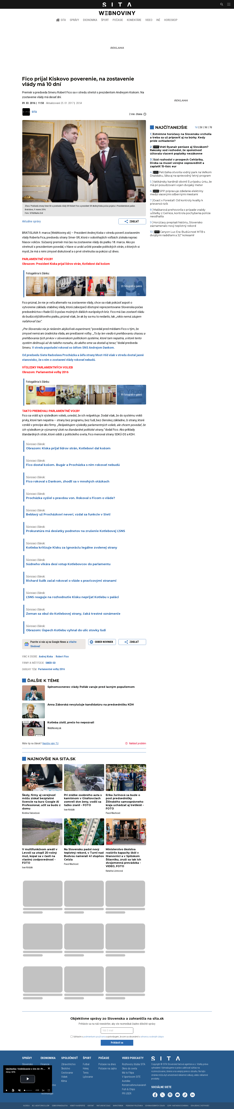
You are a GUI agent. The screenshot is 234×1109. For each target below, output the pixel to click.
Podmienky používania (134, 1106)
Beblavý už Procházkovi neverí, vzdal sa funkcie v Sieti (68, 514)
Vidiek (64, 1076)
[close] (49, 1068)
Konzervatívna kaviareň (134, 1085)
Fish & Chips (128, 1089)
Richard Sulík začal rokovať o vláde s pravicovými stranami (71, 581)
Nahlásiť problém (135, 743)
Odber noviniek (102, 642)
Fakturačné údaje (103, 1106)
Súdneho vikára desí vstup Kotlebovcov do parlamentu (68, 564)
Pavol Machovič (113, 813)
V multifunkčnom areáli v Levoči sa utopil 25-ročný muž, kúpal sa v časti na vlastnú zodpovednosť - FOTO (39, 856)
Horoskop (170, 20)
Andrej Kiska (46, 656)
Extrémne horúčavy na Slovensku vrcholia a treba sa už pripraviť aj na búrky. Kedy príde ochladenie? (181, 137)
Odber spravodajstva (59, 1106)
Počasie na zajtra (107, 1068)
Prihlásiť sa (117, 1042)
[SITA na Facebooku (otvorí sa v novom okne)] (155, 1095)
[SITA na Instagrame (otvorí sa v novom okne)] (170, 1095)
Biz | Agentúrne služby (40, 1106)
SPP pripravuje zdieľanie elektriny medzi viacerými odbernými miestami (176, 193)
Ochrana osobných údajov (155, 1106)
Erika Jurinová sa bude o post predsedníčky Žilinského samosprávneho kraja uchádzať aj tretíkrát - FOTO (125, 802)
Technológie (47, 1093)
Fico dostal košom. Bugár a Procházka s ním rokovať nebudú (73, 465)
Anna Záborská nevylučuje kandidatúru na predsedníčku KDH (90, 704)
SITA (61, 20)
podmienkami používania (95, 1036)
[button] (228, 4)
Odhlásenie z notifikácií (200, 1106)
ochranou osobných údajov (152, 1036)
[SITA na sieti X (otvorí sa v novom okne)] (162, 1095)
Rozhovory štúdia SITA (133, 1064)
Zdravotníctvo (68, 1064)
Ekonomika (90, 20)
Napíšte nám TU (50, 743)
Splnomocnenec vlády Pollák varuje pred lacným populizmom (91, 686)
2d (201, 127)
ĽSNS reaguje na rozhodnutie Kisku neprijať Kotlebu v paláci (72, 597)
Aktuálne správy (31, 221)
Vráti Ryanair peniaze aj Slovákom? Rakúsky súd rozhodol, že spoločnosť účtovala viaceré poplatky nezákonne (179, 150)
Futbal (86, 1064)
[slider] (28, 1090)
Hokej (86, 1068)
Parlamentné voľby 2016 (51, 669)
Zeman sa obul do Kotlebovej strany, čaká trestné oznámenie (73, 613)
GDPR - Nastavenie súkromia (177, 1106)
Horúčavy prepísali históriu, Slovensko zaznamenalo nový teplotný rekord (176, 224)
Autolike (126, 1081)
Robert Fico (62, 656)
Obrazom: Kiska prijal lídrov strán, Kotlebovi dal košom (68, 448)
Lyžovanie (88, 1076)
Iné (158, 20)
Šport (105, 20)
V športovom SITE (131, 1076)
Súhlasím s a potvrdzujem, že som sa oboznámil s (117, 1036)
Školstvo (65, 1068)
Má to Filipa (128, 1072)
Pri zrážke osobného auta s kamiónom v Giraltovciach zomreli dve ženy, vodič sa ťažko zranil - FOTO (83, 800)
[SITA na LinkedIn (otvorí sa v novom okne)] (192, 1095)
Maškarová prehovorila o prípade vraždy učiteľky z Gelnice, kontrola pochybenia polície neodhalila (180, 213)
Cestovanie (67, 1072)
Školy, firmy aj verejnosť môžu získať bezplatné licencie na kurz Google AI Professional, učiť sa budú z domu (41, 802)
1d (196, 127)
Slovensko (27, 1064)
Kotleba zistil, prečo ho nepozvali (70, 722)
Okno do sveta (129, 1068)
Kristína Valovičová (30, 813)
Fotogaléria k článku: (38, 273)
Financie (45, 1064)
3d (205, 127)
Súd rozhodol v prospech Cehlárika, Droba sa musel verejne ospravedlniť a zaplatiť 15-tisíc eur (177, 163)
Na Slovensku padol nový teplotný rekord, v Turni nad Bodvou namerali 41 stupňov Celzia (84, 854)
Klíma (64, 1081)
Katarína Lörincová (114, 871)
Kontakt (91, 1106)
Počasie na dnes (107, 1064)
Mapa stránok (118, 1106)
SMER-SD (51, 662)
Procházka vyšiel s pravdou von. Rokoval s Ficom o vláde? (70, 498)
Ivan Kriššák (69, 809)
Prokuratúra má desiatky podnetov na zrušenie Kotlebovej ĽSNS (75, 531)
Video (148, 20)
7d (210, 127)
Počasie (118, 20)
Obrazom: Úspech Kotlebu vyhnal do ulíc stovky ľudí (66, 630)
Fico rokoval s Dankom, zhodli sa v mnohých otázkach (67, 481)
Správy (74, 20)
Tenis (86, 1072)
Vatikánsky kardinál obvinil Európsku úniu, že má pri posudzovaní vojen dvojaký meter (181, 183)
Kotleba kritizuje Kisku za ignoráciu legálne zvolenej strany (71, 547)
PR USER (126, 1093)
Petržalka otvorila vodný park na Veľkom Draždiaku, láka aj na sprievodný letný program (181, 174)
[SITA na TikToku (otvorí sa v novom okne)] (184, 1095)
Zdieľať (132, 221)
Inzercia (26, 1106)
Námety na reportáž (77, 1106)
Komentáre (134, 20)
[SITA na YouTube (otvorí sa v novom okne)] (177, 1095)
